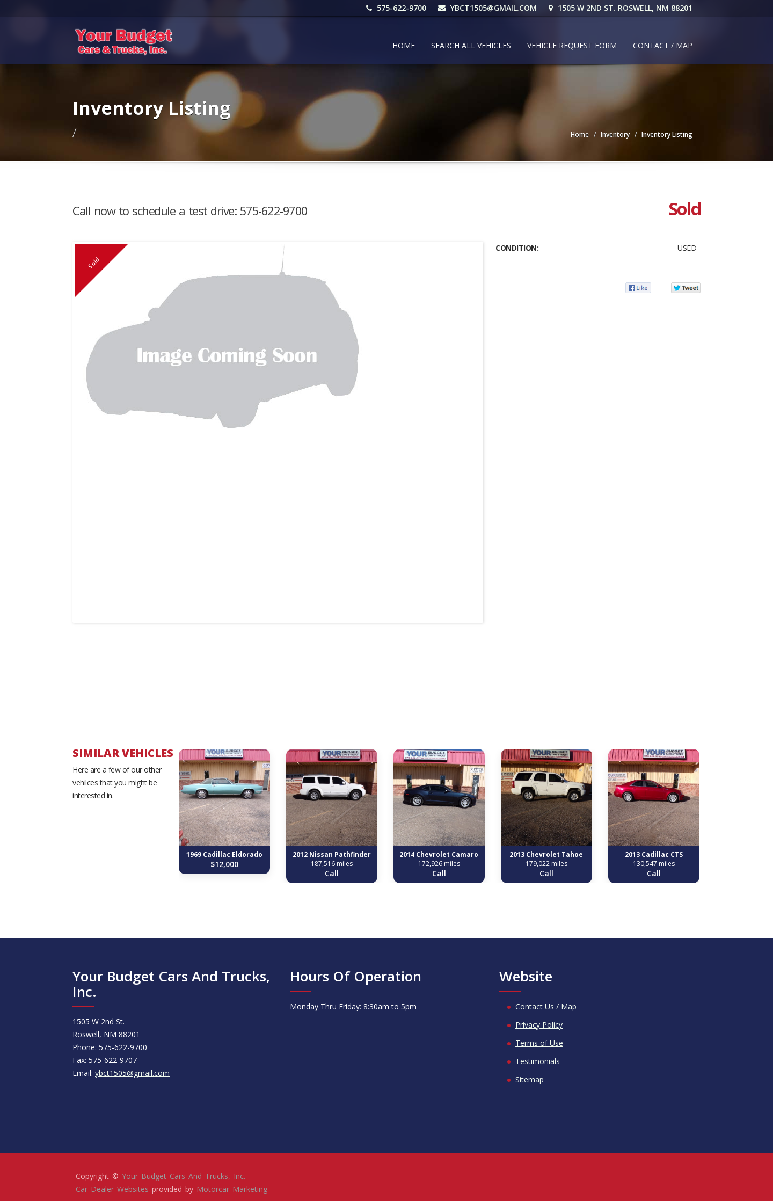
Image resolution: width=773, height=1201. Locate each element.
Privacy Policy (539, 1025)
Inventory (615, 134)
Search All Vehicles (471, 45)
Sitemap (529, 1079)
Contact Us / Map (546, 1006)
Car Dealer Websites (112, 1189)
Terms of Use (539, 1043)
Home (403, 45)
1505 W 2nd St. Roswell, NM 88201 (620, 8)
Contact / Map (662, 45)
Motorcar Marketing (231, 1189)
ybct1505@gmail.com (487, 8)
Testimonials (537, 1061)
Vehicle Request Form (572, 45)
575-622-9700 (396, 8)
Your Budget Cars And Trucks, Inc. (183, 1176)
